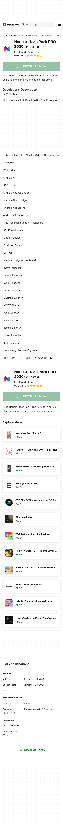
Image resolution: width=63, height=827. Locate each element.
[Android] (14, 35)
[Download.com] (11, 24)
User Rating (28, 55)
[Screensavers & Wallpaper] (32, 35)
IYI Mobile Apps (13, 94)
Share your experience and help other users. (27, 79)
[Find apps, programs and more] (37, 24)
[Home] (5, 35)
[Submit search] (23, 24)
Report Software (31, 750)
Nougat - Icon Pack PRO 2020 (35, 44)
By (23, 52)
